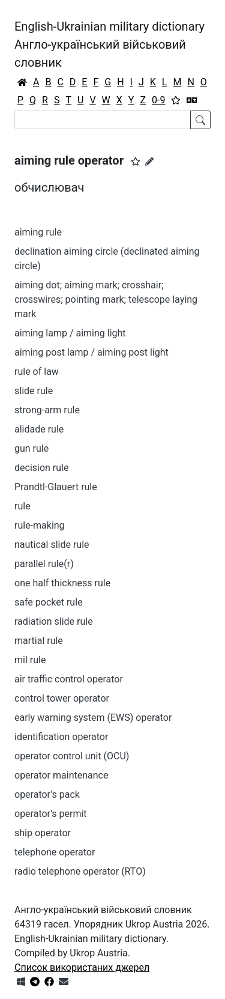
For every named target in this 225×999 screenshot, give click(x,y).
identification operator (61, 736)
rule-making (39, 525)
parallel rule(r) (44, 563)
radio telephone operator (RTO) (80, 871)
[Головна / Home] (22, 82)
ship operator (42, 833)
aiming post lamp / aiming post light (91, 352)
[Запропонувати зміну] (149, 161)
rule (22, 506)
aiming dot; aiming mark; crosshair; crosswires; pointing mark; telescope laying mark (105, 299)
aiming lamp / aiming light (70, 333)
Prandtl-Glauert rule (55, 487)
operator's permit (50, 813)
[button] (135, 161)
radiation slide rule (53, 621)
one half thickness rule (62, 583)
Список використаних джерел (81, 967)
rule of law (36, 371)
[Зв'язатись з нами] (63, 982)
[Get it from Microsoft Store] (21, 982)
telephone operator (54, 852)
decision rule (41, 467)
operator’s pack (47, 794)
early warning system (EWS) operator (93, 717)
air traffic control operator (68, 679)
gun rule (31, 448)
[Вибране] (176, 100)
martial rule (38, 640)
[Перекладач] (192, 100)
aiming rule (38, 232)
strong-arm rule (47, 410)
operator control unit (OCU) (71, 756)
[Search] (102, 120)
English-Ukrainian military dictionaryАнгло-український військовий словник (109, 44)
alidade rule (39, 429)
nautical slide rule (51, 544)
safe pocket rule (48, 602)
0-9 (158, 100)
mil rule (30, 660)
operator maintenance (61, 775)
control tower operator (61, 698)
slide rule (33, 390)
